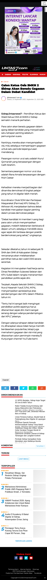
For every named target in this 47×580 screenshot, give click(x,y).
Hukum (42, 74)
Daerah (8, 74)
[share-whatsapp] (33, 388)
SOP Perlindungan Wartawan (23, 571)
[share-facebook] (14, 388)
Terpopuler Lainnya (23, 541)
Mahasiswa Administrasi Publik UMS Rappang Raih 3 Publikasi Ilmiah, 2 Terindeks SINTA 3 (18, 491)
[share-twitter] (23, 388)
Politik (25, 74)
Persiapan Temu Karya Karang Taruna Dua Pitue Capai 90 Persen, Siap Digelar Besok (16, 532)
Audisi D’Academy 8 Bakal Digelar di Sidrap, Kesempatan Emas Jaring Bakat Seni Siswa (17, 518)
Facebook (37, 573)
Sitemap (36, 569)
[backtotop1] (45, 578)
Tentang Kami (13, 569)
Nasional (16, 74)
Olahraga (34, 74)
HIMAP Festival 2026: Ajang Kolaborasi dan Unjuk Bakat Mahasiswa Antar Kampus (17, 503)
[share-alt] (5, 388)
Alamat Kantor (25, 569)
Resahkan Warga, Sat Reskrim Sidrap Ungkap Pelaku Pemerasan (15, 475)
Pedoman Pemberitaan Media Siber (19, 573)
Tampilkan (40, 446)
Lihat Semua (24, 459)
